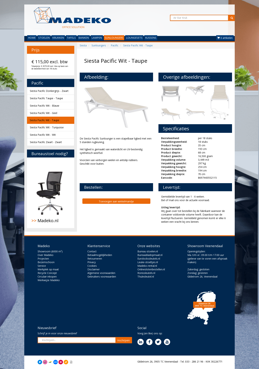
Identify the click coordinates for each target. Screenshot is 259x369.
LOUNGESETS (134, 37)
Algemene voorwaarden (101, 273)
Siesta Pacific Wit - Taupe (44, 120)
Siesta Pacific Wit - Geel (43, 113)
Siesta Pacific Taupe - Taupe (46, 98)
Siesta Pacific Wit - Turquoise (47, 127)
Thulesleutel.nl (145, 276)
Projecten (43, 258)
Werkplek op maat (48, 269)
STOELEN (44, 37)
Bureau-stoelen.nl (147, 251)
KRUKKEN (58, 37)
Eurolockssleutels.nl (148, 258)
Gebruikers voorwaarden (101, 276)
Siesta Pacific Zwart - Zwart (46, 142)
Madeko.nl (50, 192)
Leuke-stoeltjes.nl (147, 262)
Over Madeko (45, 255)
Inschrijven (123, 340)
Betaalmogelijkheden (99, 255)
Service (42, 265)
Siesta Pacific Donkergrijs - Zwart (49, 91)
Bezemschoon (46, 262)
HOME (32, 37)
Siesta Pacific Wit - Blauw (44, 105)
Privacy (91, 262)
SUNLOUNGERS (114, 37)
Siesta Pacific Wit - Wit (43, 134)
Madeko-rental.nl (147, 265)
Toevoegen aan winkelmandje (116, 201)
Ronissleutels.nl (146, 273)
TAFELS (71, 37)
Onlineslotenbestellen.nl (151, 269)
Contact (92, 251)
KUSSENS (150, 37)
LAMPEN (97, 37)
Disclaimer (93, 269)
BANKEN (83, 37)
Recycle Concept (47, 273)
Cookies (92, 265)
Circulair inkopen (47, 276)
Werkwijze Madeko (49, 280)
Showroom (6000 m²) (50, 251)
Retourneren (94, 258)
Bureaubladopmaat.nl (149, 255)
